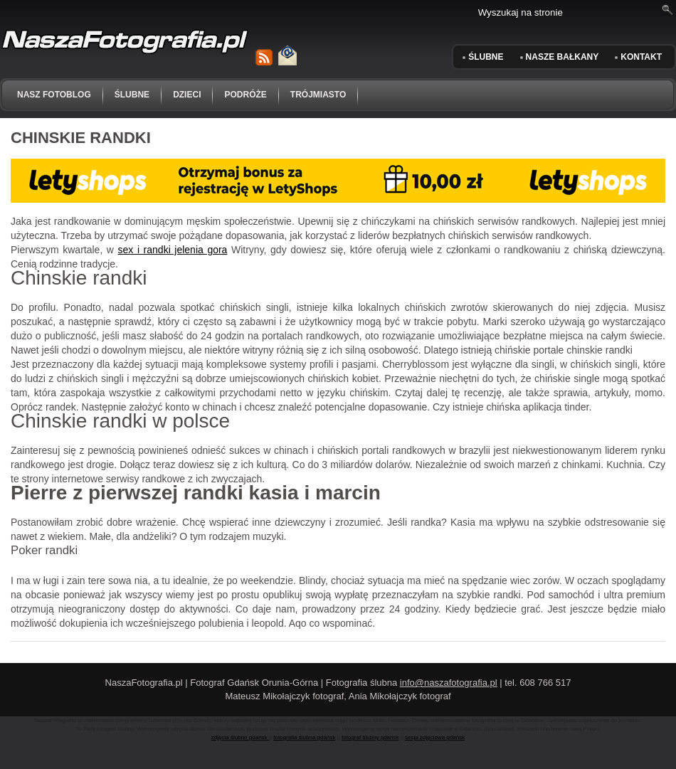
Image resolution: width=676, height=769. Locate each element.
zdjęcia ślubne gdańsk (240, 737)
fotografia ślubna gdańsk (304, 737)
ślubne (132, 95)
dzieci (187, 95)
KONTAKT (641, 57)
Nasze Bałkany (562, 57)
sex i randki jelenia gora (173, 249)
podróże (245, 95)
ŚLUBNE (485, 57)
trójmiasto (318, 95)
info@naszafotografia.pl (448, 682)
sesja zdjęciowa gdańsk (435, 737)
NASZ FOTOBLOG (54, 95)
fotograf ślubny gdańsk (370, 737)
